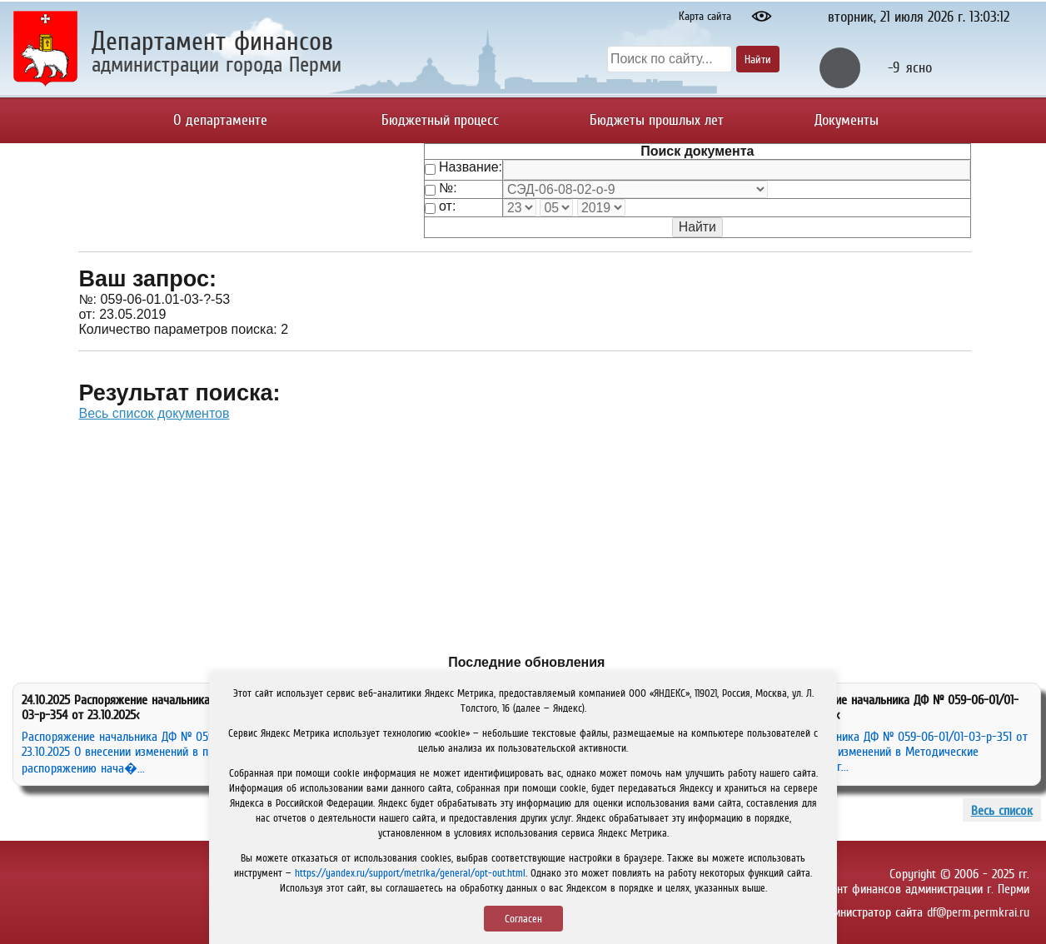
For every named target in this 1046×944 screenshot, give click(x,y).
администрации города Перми (216, 64)
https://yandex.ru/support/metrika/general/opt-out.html (410, 873)
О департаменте (220, 120)
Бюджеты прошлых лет (657, 120)
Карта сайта (705, 15)
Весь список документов (153, 413)
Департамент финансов (212, 41)
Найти (758, 59)
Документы (846, 120)
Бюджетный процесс (440, 120)
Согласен (523, 918)
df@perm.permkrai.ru (978, 911)
